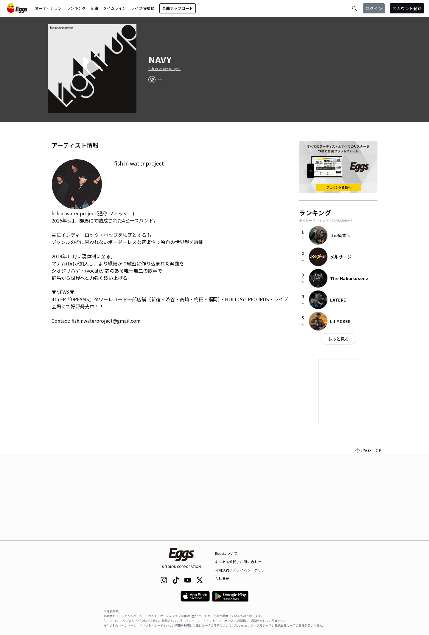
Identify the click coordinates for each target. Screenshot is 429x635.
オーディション (48, 8)
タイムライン (114, 8)
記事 (94, 8)
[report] (160, 79)
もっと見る (338, 339)
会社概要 (222, 578)
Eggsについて (226, 553)
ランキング (76, 8)
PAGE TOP (368, 537)
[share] (152, 79)
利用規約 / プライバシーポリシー (242, 570)
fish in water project (164, 68)
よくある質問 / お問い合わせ (238, 561)
